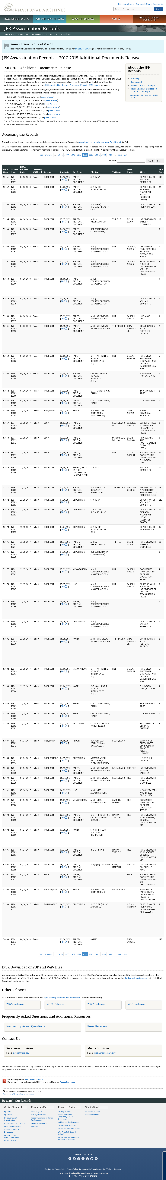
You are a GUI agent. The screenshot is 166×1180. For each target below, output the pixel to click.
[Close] (162, 1154)
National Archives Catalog (14, 1123)
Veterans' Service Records (50, 18)
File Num (95, 172)
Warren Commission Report (143, 85)
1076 (60, 154)
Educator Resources (83, 18)
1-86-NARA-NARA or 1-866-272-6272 (83, 1176)
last (125, 154)
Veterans (35, 1126)
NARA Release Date (24, 169)
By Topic (7, 1111)
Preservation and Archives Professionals (42, 1119)
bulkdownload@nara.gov (136, 978)
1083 (103, 154)
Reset (159, 161)
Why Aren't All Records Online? (67, 1133)
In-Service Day (81, 48)
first (41, 154)
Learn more (141, 1175)
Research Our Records (16, 18)
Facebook (70, 1158)
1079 (79, 154)
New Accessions (92, 1114)
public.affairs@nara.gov (104, 1052)
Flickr (96, 1158)
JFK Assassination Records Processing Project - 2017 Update (72, 85)
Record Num (14, 170)
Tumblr (83, 1158)
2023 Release (55, 1004)
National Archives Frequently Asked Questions (65, 1116)
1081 (91, 154)
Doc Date (64, 172)
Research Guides (67, 1107)
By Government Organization (10, 1119)
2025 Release (15, 1004)
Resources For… (39, 1107)
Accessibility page (67, 1082)
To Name (116, 172)
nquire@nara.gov (21, 1052)
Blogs (91, 1158)
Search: (112, 160)
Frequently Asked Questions (25, 1026)
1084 (109, 154)
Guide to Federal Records (68, 1122)
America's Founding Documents (149, 18)
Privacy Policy (72, 1169)
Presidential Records (12, 1126)
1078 (73, 154)
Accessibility (60, 1169)
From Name (130, 170)
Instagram (78, 1158)
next (120, 154)
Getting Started (64, 1111)
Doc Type (77, 172)
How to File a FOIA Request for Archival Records (69, 1138)
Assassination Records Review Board (144, 96)
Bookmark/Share (144, 4)
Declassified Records (67, 1125)
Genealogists (36, 1111)
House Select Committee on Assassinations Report (143, 90)
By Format (8, 1114)
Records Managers (39, 1123)
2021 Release (136, 1004)
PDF (63, 179)
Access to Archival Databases (11, 1130)
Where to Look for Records (69, 1128)
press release (47, 97)
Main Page (135, 78)
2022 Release (96, 1004)
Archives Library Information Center (12, 1136)
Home (6, 34)
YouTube (87, 1158)
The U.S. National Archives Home (34, 7)
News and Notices (92, 1111)
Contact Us (158, 4)
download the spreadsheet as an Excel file (98, 142)
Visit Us (116, 18)
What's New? (92, 1107)
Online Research (13, 1107)
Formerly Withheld (37, 170)
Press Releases (97, 1026)
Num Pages (162, 170)
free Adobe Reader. (34, 1079)
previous (49, 154)
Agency (47, 172)
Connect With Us (83, 1154)
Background (136, 81)
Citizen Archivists (126, 4)
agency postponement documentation (62, 997)
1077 (66, 154)
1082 (97, 154)
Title (142, 172)
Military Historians (38, 1114)
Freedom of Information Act (90, 1169)
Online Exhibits (10, 1140)
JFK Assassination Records (42, 34)
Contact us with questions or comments (18, 1094)
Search (158, 9)
